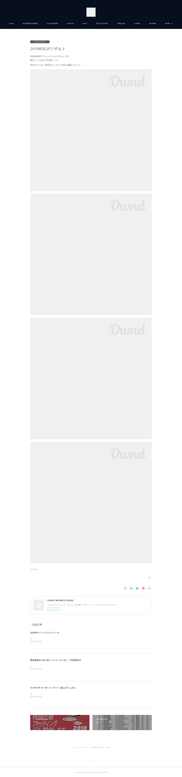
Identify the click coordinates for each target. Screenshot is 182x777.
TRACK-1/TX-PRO (118, 23)
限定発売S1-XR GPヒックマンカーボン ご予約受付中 (55, 660)
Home (27, 23)
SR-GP (100, 23)
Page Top (91, 760)
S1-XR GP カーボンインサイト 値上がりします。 (53, 687)
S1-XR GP (86, 23)
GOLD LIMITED (68, 23)
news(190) (33, 569)
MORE (152, 23)
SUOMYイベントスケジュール (44, 632)
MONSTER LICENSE (45, 23)
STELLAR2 (137, 23)
